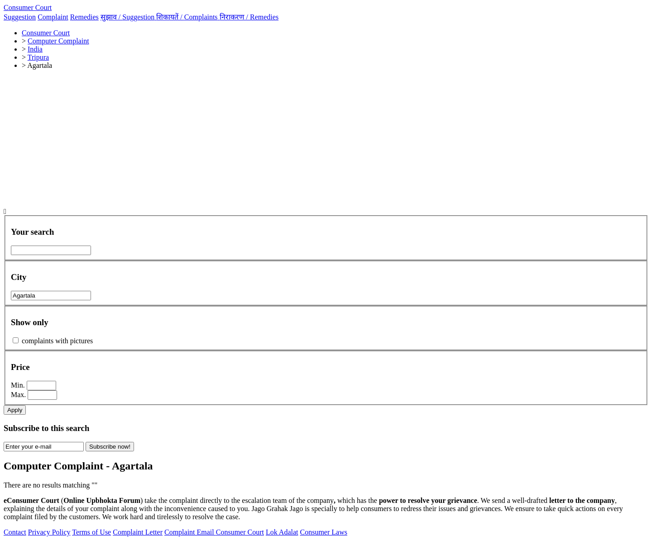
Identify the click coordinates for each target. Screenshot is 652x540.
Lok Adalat (282, 532)
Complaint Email (190, 532)
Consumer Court (28, 7)
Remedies (84, 17)
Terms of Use (91, 532)
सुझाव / (129, 17)
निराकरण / (249, 17)
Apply (14, 410)
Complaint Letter (138, 532)
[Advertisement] (326, 140)
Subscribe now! (109, 446)
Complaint (53, 17)
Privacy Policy (49, 532)
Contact (15, 532)
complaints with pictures (57, 341)
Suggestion (20, 17)
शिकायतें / (187, 17)
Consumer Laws (323, 532)
